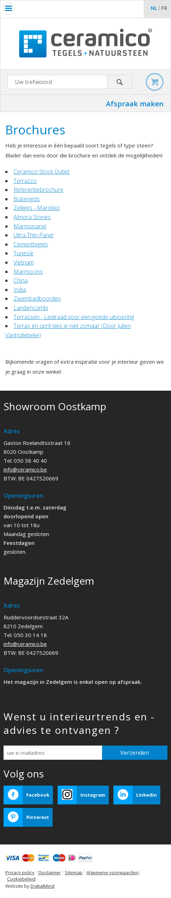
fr (164, 8)
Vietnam (24, 262)
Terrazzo (25, 181)
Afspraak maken (135, 103)
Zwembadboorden (37, 298)
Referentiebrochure (38, 190)
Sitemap (73, 872)
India (20, 290)
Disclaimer (49, 872)
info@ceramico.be (25, 469)
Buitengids (27, 199)
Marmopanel (30, 226)
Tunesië (23, 253)
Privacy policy (19, 872)
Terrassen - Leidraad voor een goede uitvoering (74, 317)
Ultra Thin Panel (33, 235)
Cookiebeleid (21, 879)
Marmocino (28, 271)
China (21, 280)
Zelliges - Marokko (37, 208)
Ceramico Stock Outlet (42, 171)
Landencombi (31, 308)
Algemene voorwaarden (112, 872)
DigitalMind (42, 886)
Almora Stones (32, 217)
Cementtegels (31, 244)
